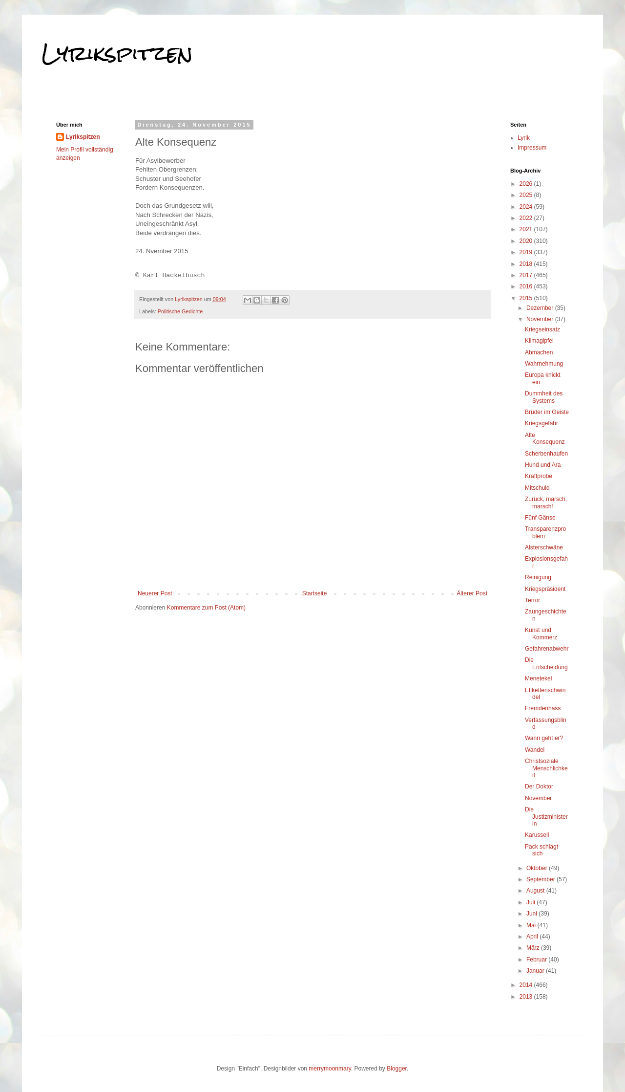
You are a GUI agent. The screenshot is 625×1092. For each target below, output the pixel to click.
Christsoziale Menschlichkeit (546, 768)
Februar (537, 959)
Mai (532, 925)
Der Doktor (539, 786)
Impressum (532, 147)
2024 (527, 206)
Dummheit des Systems (543, 397)
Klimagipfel (539, 340)
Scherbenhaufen (546, 453)
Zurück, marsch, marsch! (546, 502)
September (541, 879)
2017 (527, 275)
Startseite (314, 593)
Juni (532, 913)
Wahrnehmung (544, 363)
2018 (527, 264)
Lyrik (524, 137)
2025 (527, 195)
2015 (527, 298)
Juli (531, 902)
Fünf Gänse (540, 517)
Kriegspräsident (545, 589)
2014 (527, 985)
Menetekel (538, 678)
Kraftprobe (538, 476)
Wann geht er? (544, 738)
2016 (527, 286)
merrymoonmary (330, 1068)
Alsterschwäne (544, 547)
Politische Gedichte (180, 311)
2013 (527, 996)
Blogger (397, 1068)
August (536, 890)
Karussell (537, 834)
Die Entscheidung (546, 663)
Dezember (540, 308)
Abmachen (539, 352)
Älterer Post (472, 593)
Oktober (537, 868)
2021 (527, 229)
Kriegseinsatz (542, 329)
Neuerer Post (155, 593)
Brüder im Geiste (547, 412)
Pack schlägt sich (541, 850)
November (540, 319)
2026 (527, 183)
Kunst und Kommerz (541, 633)
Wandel (534, 749)
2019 (527, 252)
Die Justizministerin (546, 816)
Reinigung (538, 577)
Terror (532, 600)
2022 (527, 218)
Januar (536, 970)
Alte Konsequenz (545, 438)
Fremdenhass (543, 708)
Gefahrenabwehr (546, 648)
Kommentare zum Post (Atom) (206, 607)
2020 (527, 241)
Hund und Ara (543, 464)
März (533, 947)
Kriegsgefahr (541, 423)
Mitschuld (537, 487)
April (533, 936)
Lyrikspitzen (117, 53)
